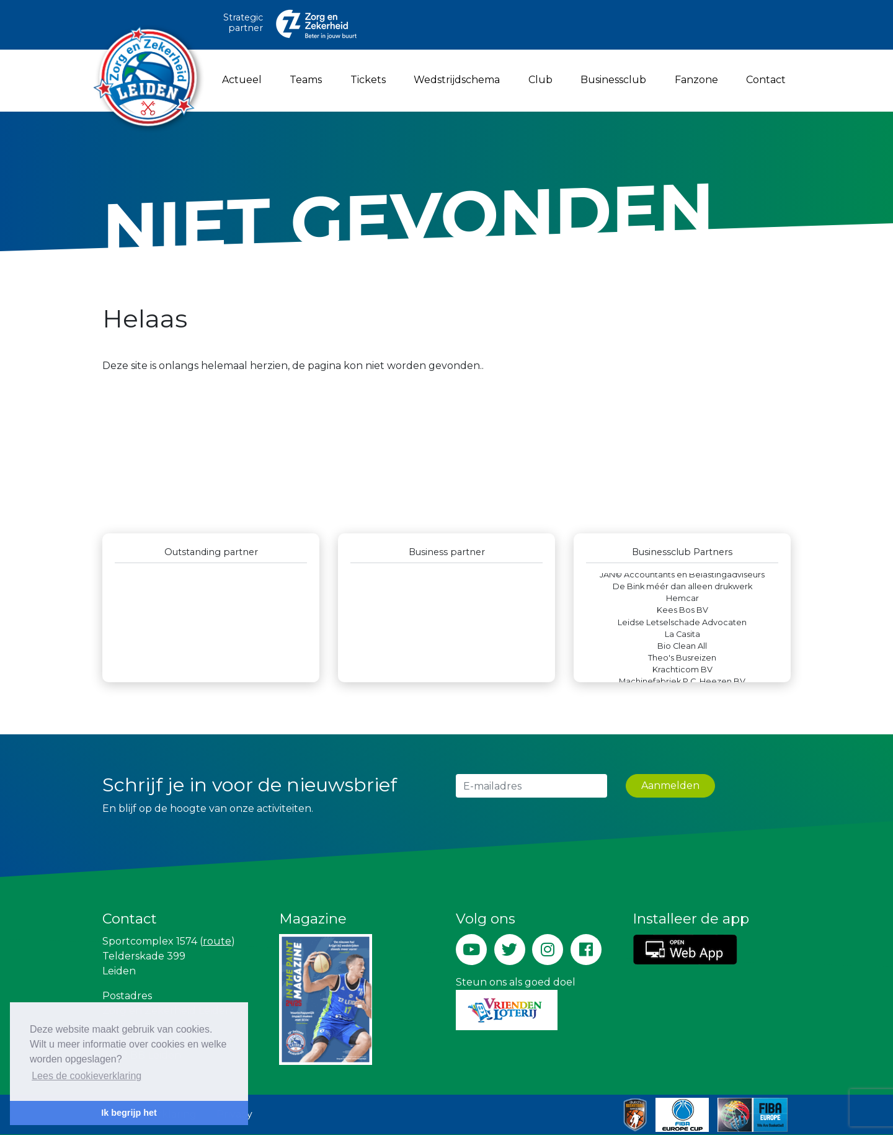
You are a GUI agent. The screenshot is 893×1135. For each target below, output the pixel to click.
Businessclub (613, 80)
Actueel (242, 80)
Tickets (368, 80)
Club (540, 80)
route (217, 941)
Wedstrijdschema (457, 80)
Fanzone (696, 80)
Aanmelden (670, 785)
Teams (306, 80)
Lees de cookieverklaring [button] (86, 1075)
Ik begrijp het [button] (129, 1113)
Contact (766, 80)
